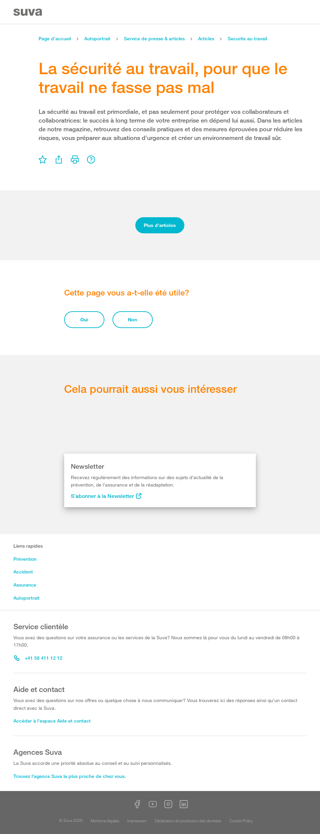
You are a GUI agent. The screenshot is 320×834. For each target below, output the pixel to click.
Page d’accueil (55, 38)
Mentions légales (105, 820)
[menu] (43, 159)
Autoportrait (97, 38)
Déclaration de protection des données (188, 820)
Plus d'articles (160, 225)
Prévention (25, 559)
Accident (23, 571)
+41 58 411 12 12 (38, 658)
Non (132, 319)
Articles (206, 38)
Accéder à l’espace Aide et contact (52, 721)
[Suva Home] (28, 12)
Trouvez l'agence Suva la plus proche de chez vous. (69, 776)
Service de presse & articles (154, 38)
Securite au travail (247, 38)
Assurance (24, 585)
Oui (84, 319)
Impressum (137, 820)
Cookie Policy (241, 820)
